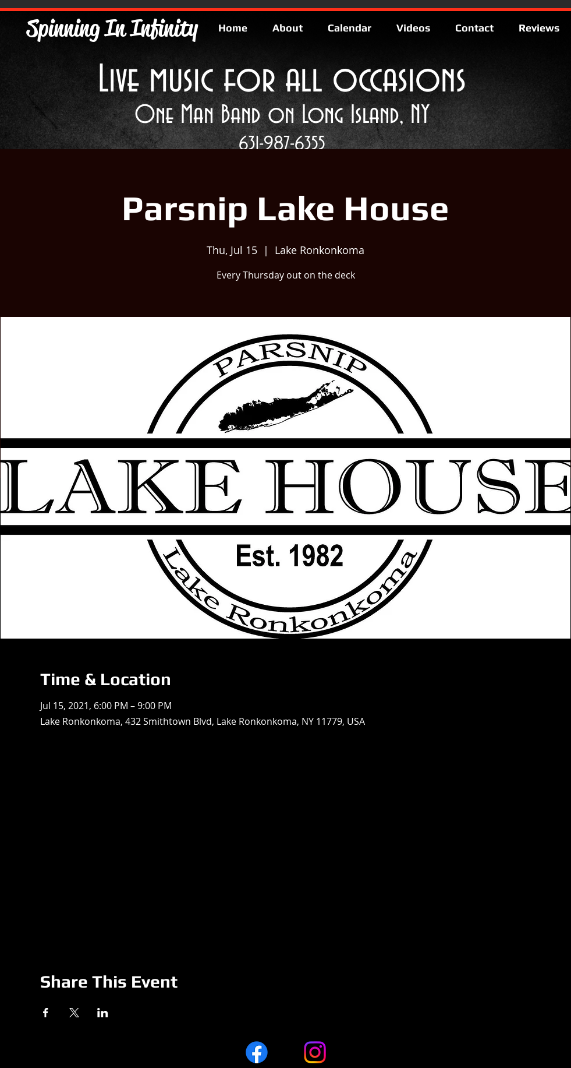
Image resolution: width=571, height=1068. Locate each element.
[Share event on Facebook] (45, 1012)
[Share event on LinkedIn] (102, 1012)
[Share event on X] (74, 1012)
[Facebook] (256, 1052)
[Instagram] (314, 1052)
